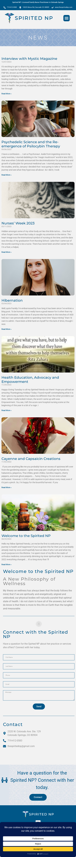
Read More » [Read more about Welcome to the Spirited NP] (7, 564)
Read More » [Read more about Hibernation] (7, 329)
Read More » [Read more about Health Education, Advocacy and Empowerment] (7, 410)
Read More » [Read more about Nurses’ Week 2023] (7, 252)
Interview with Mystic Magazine (29, 59)
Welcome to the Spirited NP (26, 536)
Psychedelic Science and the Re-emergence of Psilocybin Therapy (31, 144)
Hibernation (12, 300)
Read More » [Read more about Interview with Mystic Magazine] (7, 94)
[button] (66, 18)
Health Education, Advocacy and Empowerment (30, 379)
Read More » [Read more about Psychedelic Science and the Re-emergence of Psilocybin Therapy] (7, 175)
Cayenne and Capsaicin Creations (31, 459)
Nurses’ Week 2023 (18, 223)
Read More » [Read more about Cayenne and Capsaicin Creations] (7, 487)
